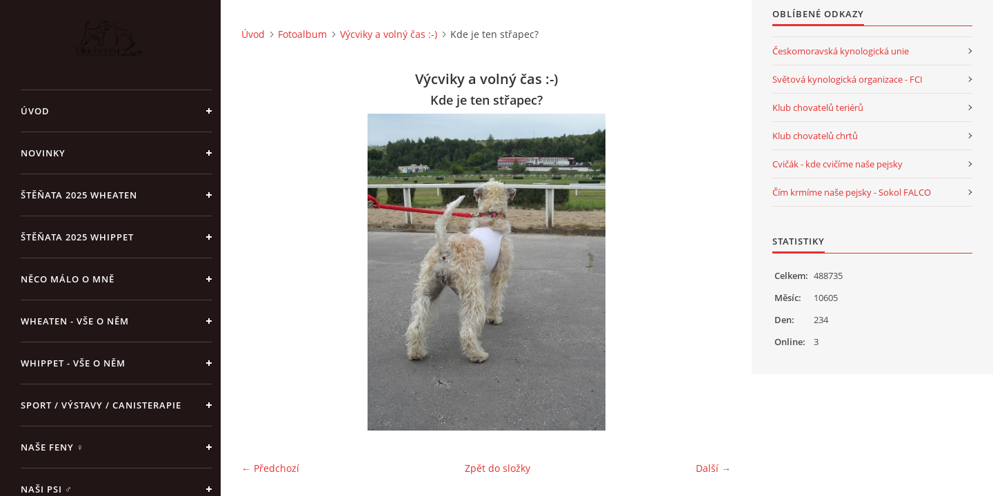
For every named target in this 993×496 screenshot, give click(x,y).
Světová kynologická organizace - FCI (847, 79)
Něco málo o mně (67, 279)
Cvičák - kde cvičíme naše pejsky (837, 164)
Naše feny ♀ (52, 447)
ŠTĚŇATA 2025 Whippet (77, 237)
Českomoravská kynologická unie (840, 51)
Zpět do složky (497, 468)
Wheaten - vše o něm (75, 321)
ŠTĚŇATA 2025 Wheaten (79, 195)
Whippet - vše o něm (73, 363)
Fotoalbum (302, 34)
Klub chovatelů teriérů (817, 107)
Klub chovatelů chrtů (815, 136)
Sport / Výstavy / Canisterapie (101, 405)
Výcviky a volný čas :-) (388, 34)
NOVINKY (43, 153)
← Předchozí (270, 468)
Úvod (35, 111)
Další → (713, 468)
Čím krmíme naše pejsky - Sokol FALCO (851, 192)
